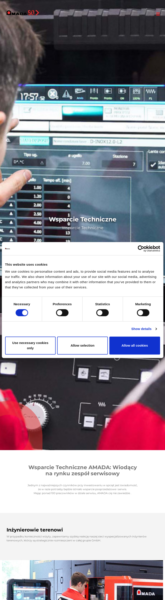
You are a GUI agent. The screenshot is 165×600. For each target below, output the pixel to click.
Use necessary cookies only (30, 345)
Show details (141, 329)
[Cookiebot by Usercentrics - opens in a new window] (141, 248)
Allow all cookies (135, 345)
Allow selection (82, 345)
